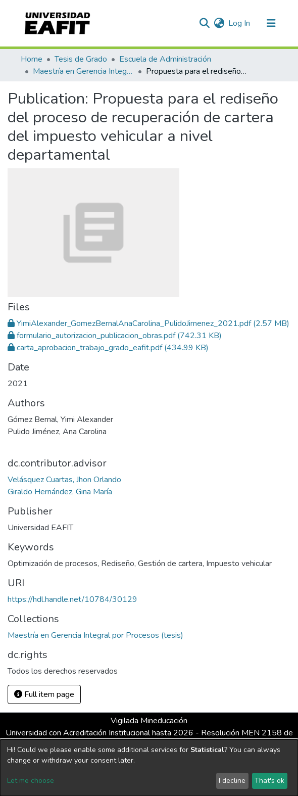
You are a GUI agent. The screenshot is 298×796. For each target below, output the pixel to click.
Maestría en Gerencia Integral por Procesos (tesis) (83, 71)
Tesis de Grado (81, 59)
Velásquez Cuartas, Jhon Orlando (64, 479)
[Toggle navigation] (271, 23)
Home (31, 59)
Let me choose (30, 780)
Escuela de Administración (165, 59)
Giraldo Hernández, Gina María (60, 491)
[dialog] (149, 767)
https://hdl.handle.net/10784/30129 (72, 599)
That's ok (269, 780)
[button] (219, 23)
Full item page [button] (44, 694)
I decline (232, 780)
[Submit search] (204, 23)
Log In (239, 23)
